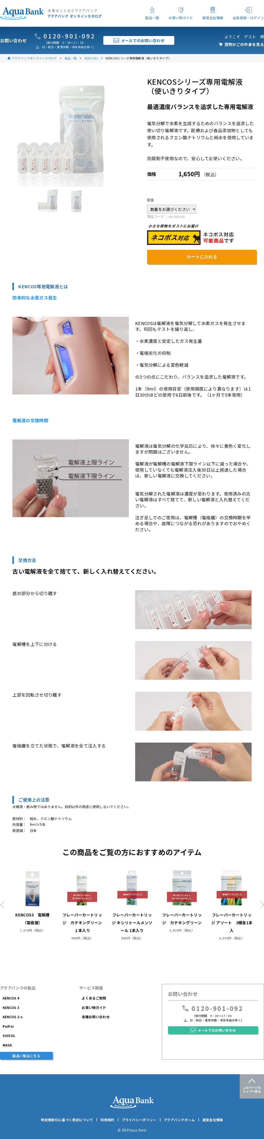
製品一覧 (71, 58)
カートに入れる (201, 256)
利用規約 (107, 1119)
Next (260, 904)
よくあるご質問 (94, 998)
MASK (7, 1045)
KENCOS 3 (11, 1007)
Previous (3, 904)
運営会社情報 (212, 1119)
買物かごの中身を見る (244, 44)
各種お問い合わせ (96, 1016)
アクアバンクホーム (179, 1119)
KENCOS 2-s (13, 1016)
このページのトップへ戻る (252, 1089)
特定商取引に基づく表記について (67, 1119)
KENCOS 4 (11, 998)
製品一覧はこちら (26, 1055)
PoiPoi (8, 1026)
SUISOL (9, 1035)
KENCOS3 (91, 58)
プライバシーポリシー (139, 1119)
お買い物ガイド (94, 1007)
